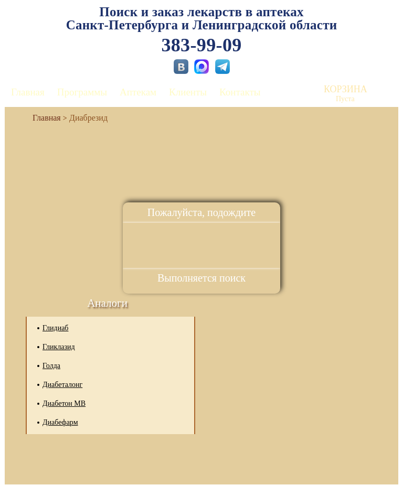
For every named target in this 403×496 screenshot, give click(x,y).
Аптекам (138, 92)
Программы (82, 92)
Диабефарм (60, 422)
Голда (51, 366)
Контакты (239, 92)
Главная (28, 92)
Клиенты (188, 92)
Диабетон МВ (64, 403)
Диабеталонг (62, 385)
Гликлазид (59, 347)
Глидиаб (55, 328)
